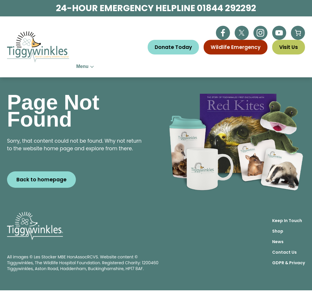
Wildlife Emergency (235, 47)
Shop (277, 236)
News (278, 246)
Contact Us (284, 257)
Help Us (126, 68)
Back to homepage (41, 184)
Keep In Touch (287, 225)
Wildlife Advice (168, 68)
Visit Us (288, 47)
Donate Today (173, 47)
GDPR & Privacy (288, 267)
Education (213, 68)
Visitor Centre (257, 68)
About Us (92, 68)
